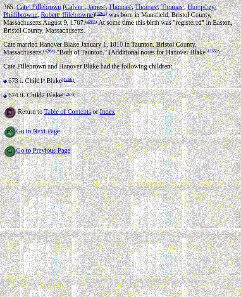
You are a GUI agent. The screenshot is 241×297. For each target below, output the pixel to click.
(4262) (101, 13)
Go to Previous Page (36, 150)
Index (107, 111)
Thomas (120, 6)
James (96, 6)
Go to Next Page (31, 130)
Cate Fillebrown (39, 6)
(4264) (49, 50)
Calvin (74, 6)
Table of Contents (67, 111)
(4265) (211, 50)
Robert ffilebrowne (67, 14)
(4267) (68, 93)
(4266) (68, 79)
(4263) (91, 21)
